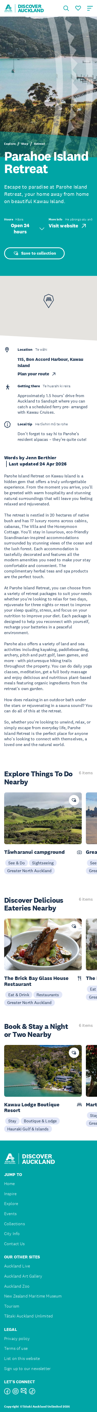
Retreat (39, 144)
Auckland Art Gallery (23, 1276)
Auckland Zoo (16, 1286)
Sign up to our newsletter (27, 1368)
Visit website (68, 226)
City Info (12, 1233)
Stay (24, 144)
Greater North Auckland (29, 870)
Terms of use (16, 1348)
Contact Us (14, 1243)
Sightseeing (43, 862)
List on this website (22, 1358)
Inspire (10, 1193)
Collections (14, 1224)
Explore (10, 144)
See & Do (16, 862)
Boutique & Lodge (40, 1120)
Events (10, 1213)
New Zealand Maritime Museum (33, 1296)
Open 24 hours (27, 229)
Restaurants (47, 994)
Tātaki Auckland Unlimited (28, 1316)
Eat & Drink (18, 994)
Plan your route (37, 374)
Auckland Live (17, 1266)
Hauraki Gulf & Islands (28, 1128)
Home (9, 1183)
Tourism (11, 1306)
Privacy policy (17, 1338)
